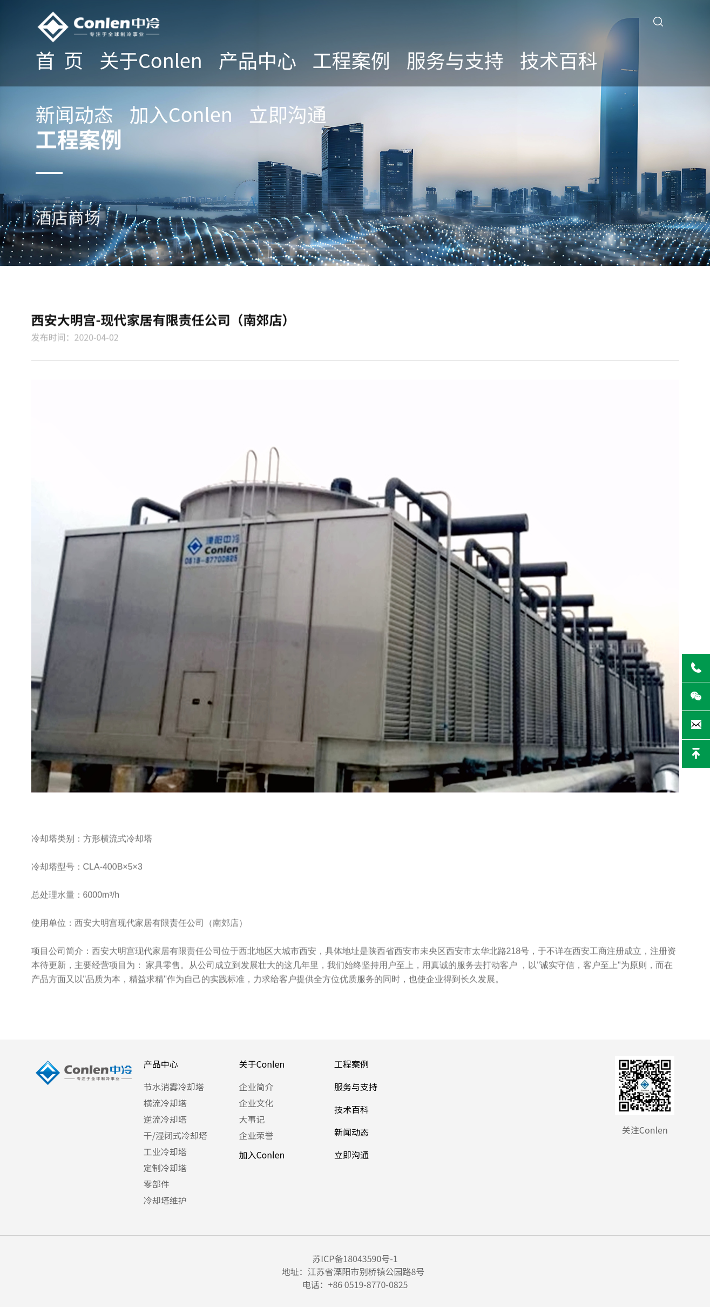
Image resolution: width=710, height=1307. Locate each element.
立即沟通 (288, 113)
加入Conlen (181, 113)
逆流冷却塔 (165, 1118)
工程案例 (351, 59)
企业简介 (256, 1086)
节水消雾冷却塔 (174, 1086)
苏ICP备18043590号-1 (355, 1258)
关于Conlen (150, 59)
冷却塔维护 (165, 1200)
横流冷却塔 (165, 1102)
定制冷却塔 (165, 1167)
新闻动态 (74, 113)
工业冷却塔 (165, 1151)
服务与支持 (455, 59)
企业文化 (256, 1102)
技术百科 (559, 59)
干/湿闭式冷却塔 (175, 1135)
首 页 (59, 59)
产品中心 (257, 59)
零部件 (157, 1183)
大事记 (252, 1118)
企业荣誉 (256, 1135)
